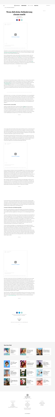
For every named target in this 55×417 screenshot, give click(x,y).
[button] (47, 6)
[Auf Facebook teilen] (17, 20)
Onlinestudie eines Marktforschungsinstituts (10, 52)
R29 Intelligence (13, 406)
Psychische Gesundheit (17, 315)
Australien (42, 405)
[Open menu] (4, 5)
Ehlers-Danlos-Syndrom (7, 82)
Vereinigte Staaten (42, 403)
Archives (27, 406)
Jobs (13, 403)
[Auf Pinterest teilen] (19, 20)
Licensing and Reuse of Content (13, 407)
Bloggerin (24, 106)
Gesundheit (23, 315)
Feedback (13, 405)
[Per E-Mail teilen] (22, 20)
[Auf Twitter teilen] (19, 313)
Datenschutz (27, 403)
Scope (20, 56)
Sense (32, 61)
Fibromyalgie (7, 83)
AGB (27, 402)
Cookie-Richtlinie (27, 404)
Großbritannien (42, 402)
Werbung (13, 404)
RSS (27, 407)
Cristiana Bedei (19, 16)
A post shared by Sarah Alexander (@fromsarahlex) (11, 167)
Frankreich (42, 404)
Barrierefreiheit (27, 405)
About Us (13, 402)
